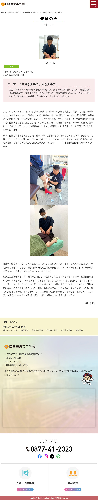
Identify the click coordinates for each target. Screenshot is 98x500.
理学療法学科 (52, 330)
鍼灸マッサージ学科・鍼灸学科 (15, 330)
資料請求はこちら (72, 489)
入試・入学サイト (24, 489)
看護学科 (79, 330)
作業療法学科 (66, 330)
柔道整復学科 (37, 330)
